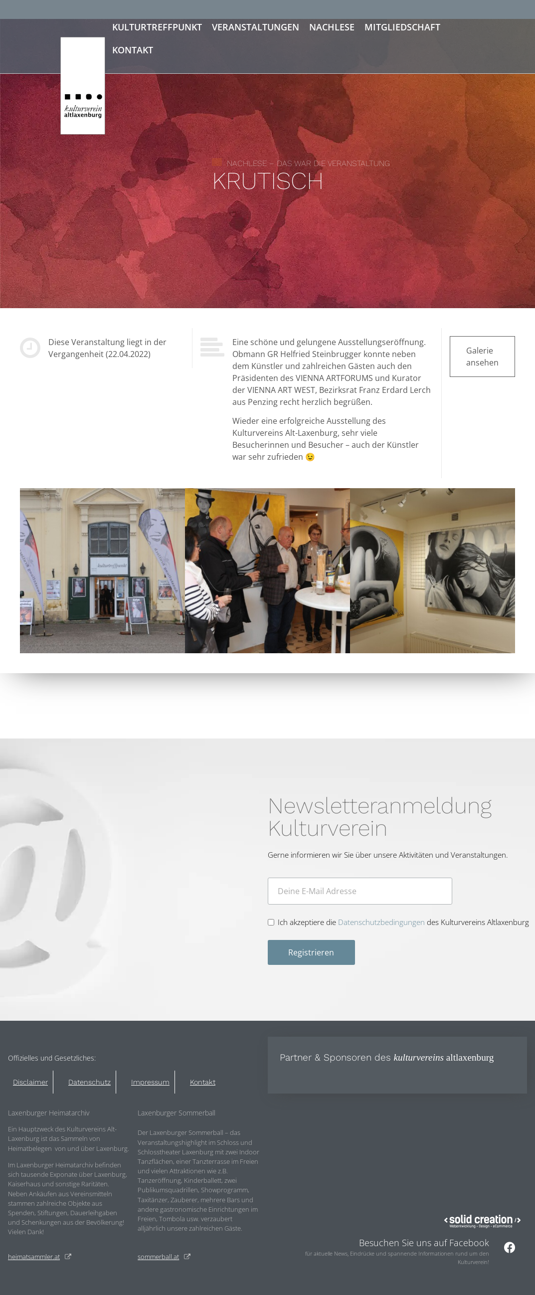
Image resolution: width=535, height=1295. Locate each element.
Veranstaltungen (255, 27)
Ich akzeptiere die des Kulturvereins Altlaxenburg (403, 922)
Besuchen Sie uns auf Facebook (424, 1243)
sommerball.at (158, 1256)
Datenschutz (89, 1082)
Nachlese (332, 27)
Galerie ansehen (482, 356)
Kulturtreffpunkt (157, 27)
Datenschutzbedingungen (381, 922)
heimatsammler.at (34, 1256)
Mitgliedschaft (402, 27)
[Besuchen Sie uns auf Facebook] (510, 1247)
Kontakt (132, 50)
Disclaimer (30, 1082)
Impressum (150, 1082)
